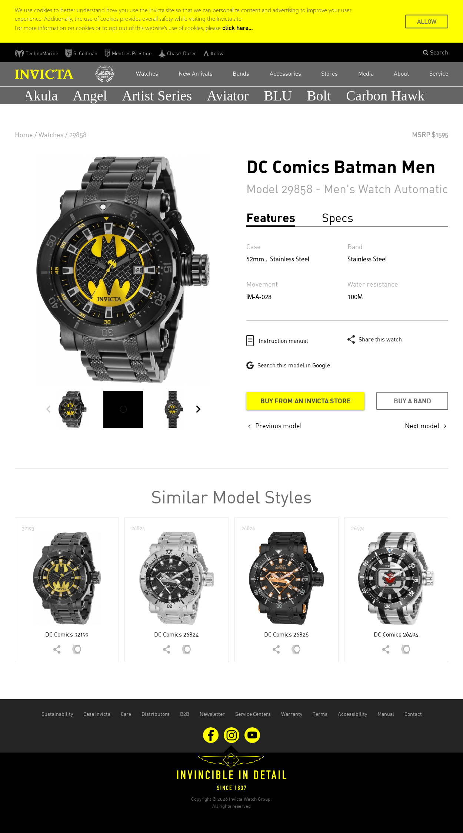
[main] (231, 379)
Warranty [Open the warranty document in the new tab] (291, 714)
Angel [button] (91, 95)
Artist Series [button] (159, 95)
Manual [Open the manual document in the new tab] (385, 714)
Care (126, 714)
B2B (184, 714)
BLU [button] (280, 95)
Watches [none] (51, 134)
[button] (435, 52)
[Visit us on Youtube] (252, 734)
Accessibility (352, 714)
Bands (241, 73)
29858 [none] (78, 134)
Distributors (155, 714)
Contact (413, 714)
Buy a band (412, 401)
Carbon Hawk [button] (387, 95)
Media (366, 73)
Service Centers (253, 714)
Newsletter (212, 714)
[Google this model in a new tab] (288, 365)
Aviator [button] (229, 95)
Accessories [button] (285, 73)
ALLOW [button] (426, 21)
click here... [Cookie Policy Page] (237, 28)
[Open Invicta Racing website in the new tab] (105, 74)
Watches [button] (147, 73)
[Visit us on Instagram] (232, 734)
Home (24, 134)
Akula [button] (42, 95)
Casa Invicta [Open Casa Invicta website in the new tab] (96, 714)
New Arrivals (196, 73)
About (401, 73)
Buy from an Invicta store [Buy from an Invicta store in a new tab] (305, 401)
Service (438, 73)
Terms (320, 714)
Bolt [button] (321, 95)
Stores (329, 73)
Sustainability (57, 714)
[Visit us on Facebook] (211, 734)
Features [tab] (270, 217)
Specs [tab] (337, 217)
